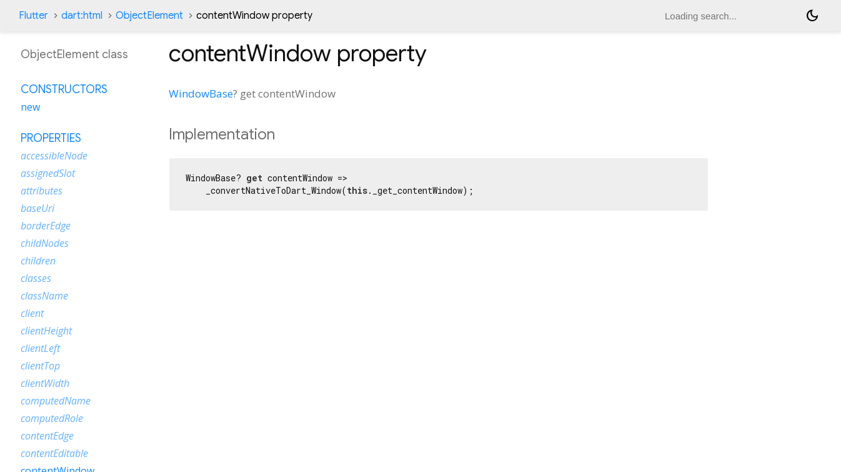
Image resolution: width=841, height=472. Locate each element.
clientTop (40, 366)
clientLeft (40, 348)
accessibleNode (54, 156)
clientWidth (45, 383)
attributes (41, 191)
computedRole (52, 418)
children (38, 261)
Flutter (33, 15)
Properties (51, 138)
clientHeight (46, 331)
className (44, 296)
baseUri (37, 208)
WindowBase (201, 93)
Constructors (64, 89)
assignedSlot (48, 173)
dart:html (81, 15)
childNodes (45, 243)
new (30, 107)
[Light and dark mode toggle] (812, 16)
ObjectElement (149, 15)
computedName (56, 401)
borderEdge (46, 226)
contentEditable (54, 453)
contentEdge (47, 436)
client (32, 313)
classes (36, 278)
